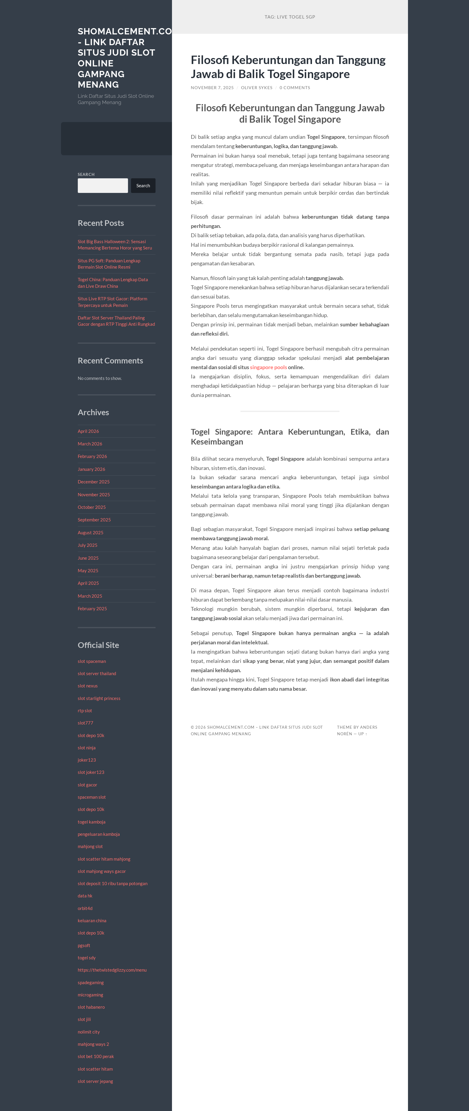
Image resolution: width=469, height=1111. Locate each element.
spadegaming (91, 982)
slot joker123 (91, 772)
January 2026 (91, 469)
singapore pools (268, 367)
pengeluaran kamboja (99, 834)
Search (86, 174)
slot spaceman (92, 661)
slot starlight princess (99, 698)
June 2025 (88, 558)
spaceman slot (92, 797)
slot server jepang (95, 1081)
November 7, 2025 (212, 87)
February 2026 (92, 456)
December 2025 (94, 481)
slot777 (85, 722)
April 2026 (88, 431)
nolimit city (89, 1031)
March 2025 (90, 596)
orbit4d (85, 908)
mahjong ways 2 (93, 1044)
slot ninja (87, 747)
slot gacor (87, 784)
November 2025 (94, 494)
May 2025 (88, 570)
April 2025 (88, 583)
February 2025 (92, 608)
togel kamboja (92, 821)
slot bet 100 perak (96, 1056)
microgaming (90, 994)
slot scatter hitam (95, 1069)
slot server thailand (97, 673)
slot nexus (88, 685)
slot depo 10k (91, 735)
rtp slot (85, 710)
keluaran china (92, 920)
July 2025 (88, 545)
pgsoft (84, 945)
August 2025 (90, 532)
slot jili (84, 1019)
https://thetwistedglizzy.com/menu (112, 969)
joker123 (87, 760)
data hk (85, 895)
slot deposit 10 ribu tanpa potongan (112, 883)
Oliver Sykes (256, 87)
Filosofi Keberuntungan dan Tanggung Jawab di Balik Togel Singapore (288, 66)
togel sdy (87, 957)
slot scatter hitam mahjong (104, 859)
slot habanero (91, 1007)
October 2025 (92, 507)
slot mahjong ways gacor (102, 871)
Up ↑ (362, 733)
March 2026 (90, 443)
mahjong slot (90, 846)
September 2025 (94, 519)
